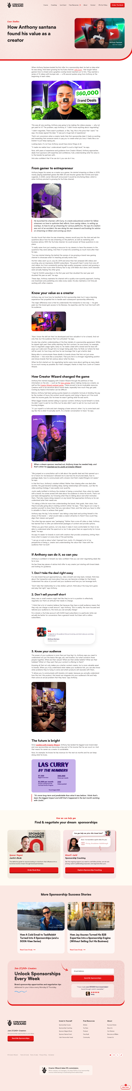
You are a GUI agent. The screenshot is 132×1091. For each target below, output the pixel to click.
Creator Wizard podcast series (52, 385)
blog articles (65, 383)
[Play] (66, 100)
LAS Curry (78, 69)
